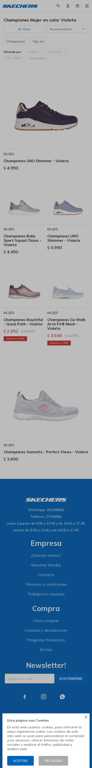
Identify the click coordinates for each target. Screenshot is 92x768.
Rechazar (53, 761)
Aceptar (20, 761)
